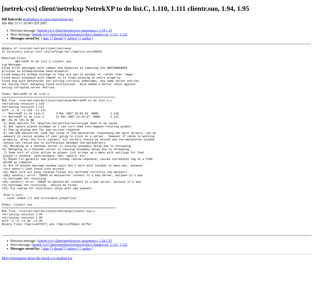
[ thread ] (58, 38)
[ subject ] (72, 38)
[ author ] (86, 38)
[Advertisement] (278, 57)
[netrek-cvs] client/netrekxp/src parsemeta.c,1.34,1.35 (74, 30)
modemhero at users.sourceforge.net (48, 19)
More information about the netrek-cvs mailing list (37, 295)
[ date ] (46, 38)
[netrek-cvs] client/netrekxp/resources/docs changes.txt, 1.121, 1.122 (79, 34)
